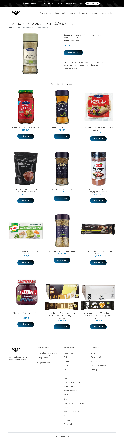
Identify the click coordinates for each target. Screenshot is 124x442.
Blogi (94, 13)
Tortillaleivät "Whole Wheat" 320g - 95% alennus (98, 130)
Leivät (66, 375)
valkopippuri (97, 37)
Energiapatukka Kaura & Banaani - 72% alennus (98, 254)
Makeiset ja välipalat (72, 384)
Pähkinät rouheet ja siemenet (75, 405)
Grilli (65, 359)
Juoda (66, 363)
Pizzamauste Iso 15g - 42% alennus (62, 253)
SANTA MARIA (69, 39)
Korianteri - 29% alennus (62, 191)
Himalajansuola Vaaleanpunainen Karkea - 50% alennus (26, 192)
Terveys (67, 421)
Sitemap (94, 371)
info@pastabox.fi (43, 364)
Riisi (65, 417)
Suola (77, 39)
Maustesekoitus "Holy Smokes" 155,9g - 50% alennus (98, 192)
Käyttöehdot (96, 363)
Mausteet (87, 37)
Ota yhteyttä (96, 359)
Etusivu (12, 29)
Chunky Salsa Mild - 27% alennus (25, 129)
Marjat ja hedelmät (71, 392)
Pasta (66, 409)
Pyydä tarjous (92, 3)
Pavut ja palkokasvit (72, 413)
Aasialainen (45, 13)
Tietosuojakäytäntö (98, 367)
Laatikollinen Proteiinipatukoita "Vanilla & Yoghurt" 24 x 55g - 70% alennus (62, 317)
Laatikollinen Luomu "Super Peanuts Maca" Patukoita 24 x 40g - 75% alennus (98, 317)
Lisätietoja (73, 54)
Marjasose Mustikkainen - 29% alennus (25, 316)
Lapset (66, 371)
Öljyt (65, 400)
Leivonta (83, 13)
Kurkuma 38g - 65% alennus (62, 129)
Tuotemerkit (106, 13)
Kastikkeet (60, 13)
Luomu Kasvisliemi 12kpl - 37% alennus (25, 254)
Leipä (72, 13)
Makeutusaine (69, 388)
